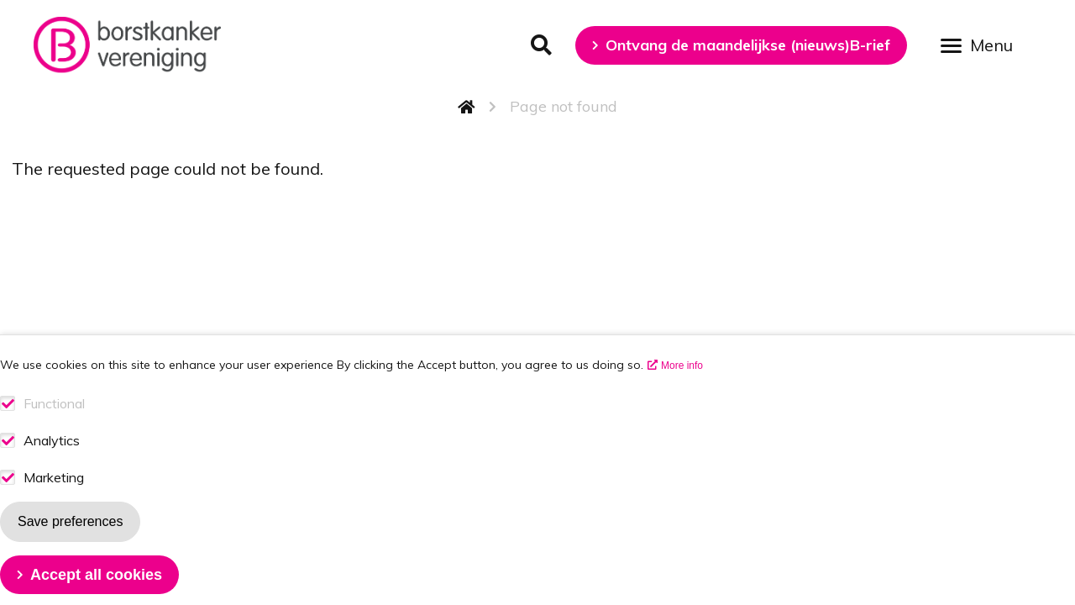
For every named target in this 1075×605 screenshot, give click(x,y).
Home (467, 106)
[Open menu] (982, 44)
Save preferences (70, 546)
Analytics (52, 465)
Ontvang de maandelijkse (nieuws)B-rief (748, 45)
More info (682, 390)
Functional (54, 428)
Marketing (54, 502)
